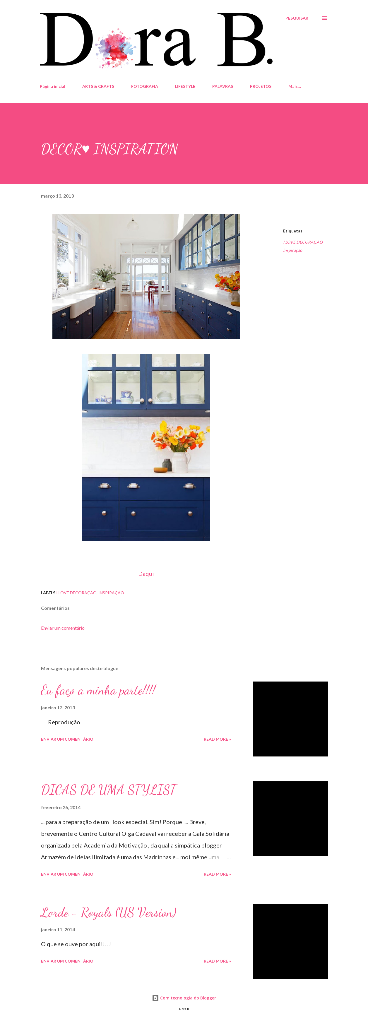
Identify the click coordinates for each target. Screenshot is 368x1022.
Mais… (294, 86)
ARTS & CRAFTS (98, 86)
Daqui (146, 573)
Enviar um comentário (63, 628)
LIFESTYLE (185, 86)
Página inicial (52, 86)
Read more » (217, 739)
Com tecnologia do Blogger (184, 998)
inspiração (292, 250)
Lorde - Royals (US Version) (108, 912)
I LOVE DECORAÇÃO (303, 241)
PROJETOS (260, 86)
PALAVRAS (222, 86)
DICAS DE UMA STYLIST (108, 789)
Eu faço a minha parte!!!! (98, 690)
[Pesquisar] (296, 18)
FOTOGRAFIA (144, 86)
